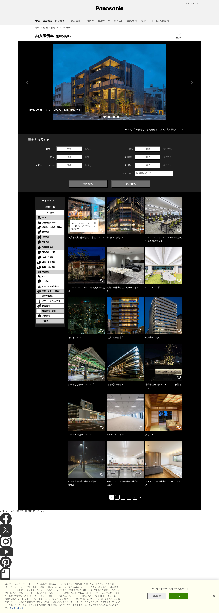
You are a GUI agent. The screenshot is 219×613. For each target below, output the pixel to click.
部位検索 (131, 183)
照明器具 (55, 27)
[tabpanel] (109, 82)
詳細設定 (157, 602)
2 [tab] (104, 117)
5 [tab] (118, 117)
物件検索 (88, 183)
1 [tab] (100, 117)
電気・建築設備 (41, 27)
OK (178, 602)
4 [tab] (114, 117)
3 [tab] (109, 117)
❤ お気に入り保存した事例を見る (141, 129)
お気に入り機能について (172, 129)
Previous (27, 82)
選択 (69, 148)
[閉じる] (214, 601)
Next (192, 82)
